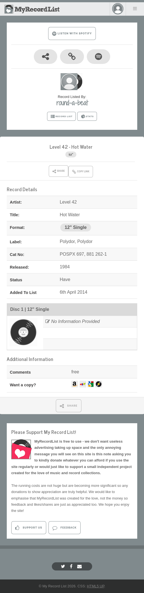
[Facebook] (72, 566)
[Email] (80, 566)
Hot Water (81, 146)
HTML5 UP (95, 586)
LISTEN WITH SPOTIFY (72, 33)
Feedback (64, 527)
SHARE (68, 405)
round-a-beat (72, 102)
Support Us (28, 527)
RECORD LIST (61, 117)
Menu (135, 8)
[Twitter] (64, 566)
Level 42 (59, 146)
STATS (87, 117)
